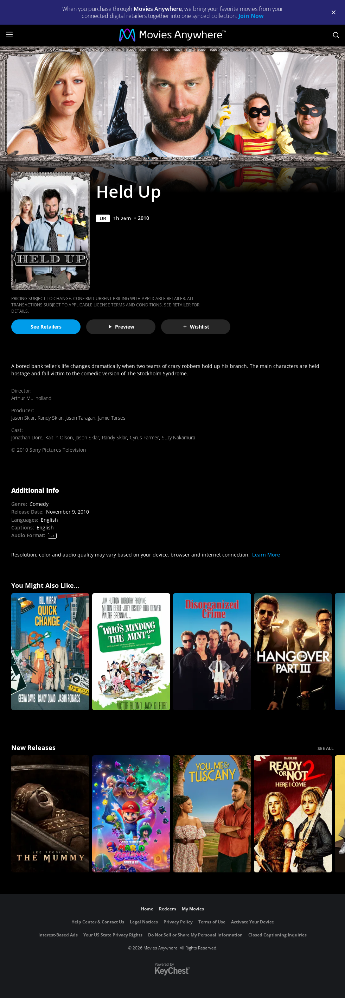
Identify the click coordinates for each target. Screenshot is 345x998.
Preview (121, 326)
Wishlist (196, 326)
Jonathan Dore (27, 437)
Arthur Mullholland (31, 398)
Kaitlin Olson (59, 437)
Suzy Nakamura (178, 437)
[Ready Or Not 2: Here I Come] (293, 813)
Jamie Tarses (112, 417)
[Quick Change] (50, 651)
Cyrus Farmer (144, 437)
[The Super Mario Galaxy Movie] (131, 813)
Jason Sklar (23, 417)
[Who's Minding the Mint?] (131, 651)
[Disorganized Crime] (212, 651)
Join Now (251, 16)
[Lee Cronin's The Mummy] (50, 813)
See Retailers (46, 326)
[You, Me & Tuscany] (212, 813)
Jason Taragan (80, 417)
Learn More (266, 554)
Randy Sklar (50, 417)
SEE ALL (326, 748)
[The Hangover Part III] (293, 651)
